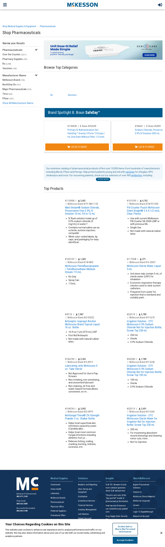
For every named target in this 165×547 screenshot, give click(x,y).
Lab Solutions (83, 514)
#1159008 (69, 200)
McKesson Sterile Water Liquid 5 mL (144, 267)
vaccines (130, 172)
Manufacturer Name (14, 75)
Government (55, 484)
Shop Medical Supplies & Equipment (19, 26)
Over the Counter (14, 54)
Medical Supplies (59, 478)
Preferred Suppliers (58, 511)
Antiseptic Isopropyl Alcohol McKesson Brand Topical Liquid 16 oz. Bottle (82, 324)
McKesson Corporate (141, 501)
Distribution (82, 496)
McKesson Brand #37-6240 (142, 362)
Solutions (83, 478)
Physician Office (57, 506)
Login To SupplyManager (143, 512)
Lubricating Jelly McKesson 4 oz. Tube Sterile (81, 367)
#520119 (131, 408)
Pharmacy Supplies (14, 59)
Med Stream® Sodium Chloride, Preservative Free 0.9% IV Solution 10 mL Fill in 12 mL (82, 210)
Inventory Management (87, 509)
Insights (110, 478)
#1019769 (131, 200)
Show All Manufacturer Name (17, 103)
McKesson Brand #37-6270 (142, 317)
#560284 (131, 359)
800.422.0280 (22, 504)
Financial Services (85, 505)
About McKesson (141, 478)
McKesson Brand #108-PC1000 (143, 204)
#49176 (68, 314)
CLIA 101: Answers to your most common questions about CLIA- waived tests (116, 487)
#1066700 (69, 359)
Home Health (56, 489)
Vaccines (9, 68)
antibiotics (136, 175)
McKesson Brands (58, 498)
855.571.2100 (22, 496)
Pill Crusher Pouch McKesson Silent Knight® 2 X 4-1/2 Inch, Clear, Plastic (143, 210)
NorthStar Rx (11, 84)
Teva (7, 93)
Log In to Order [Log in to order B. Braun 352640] (77, 147)
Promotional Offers (58, 515)
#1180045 (72, 126)
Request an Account (141, 516)
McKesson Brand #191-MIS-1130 (83, 204)
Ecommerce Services (86, 501)
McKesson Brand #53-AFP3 (80, 411)
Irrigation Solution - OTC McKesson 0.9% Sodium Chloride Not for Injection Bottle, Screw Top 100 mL (144, 370)
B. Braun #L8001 (153, 126)
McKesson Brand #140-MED (80, 262)
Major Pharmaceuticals (16, 89)
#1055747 (69, 259)
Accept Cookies (125, 540)
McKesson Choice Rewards (144, 496)
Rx (6, 63)
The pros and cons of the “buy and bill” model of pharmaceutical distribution (117, 498)
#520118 (131, 314)
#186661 (139, 126)
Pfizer (8, 98)
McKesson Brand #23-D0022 (81, 317)
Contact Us (137, 492)
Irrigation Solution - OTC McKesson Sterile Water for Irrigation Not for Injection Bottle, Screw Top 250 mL (142, 420)
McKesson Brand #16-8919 (80, 362)
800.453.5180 (22, 511)
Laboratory (55, 493)
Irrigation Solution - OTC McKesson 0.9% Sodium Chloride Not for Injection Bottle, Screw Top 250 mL (144, 325)
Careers (136, 505)
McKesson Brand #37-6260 (142, 411)
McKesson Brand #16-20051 (142, 262)
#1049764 (69, 408)
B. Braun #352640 (88, 126)
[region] (82, 533)
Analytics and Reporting (87, 484)
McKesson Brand (13, 80)
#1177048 (131, 259)
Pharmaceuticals (48, 26)
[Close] (161, 533)
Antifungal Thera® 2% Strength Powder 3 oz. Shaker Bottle (82, 417)
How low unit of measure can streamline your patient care (117, 508)
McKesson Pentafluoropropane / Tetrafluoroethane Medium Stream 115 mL (82, 269)
